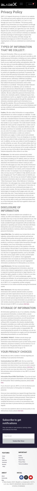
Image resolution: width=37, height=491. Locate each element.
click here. (20, 411)
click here (26, 304)
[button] (21, 3)
